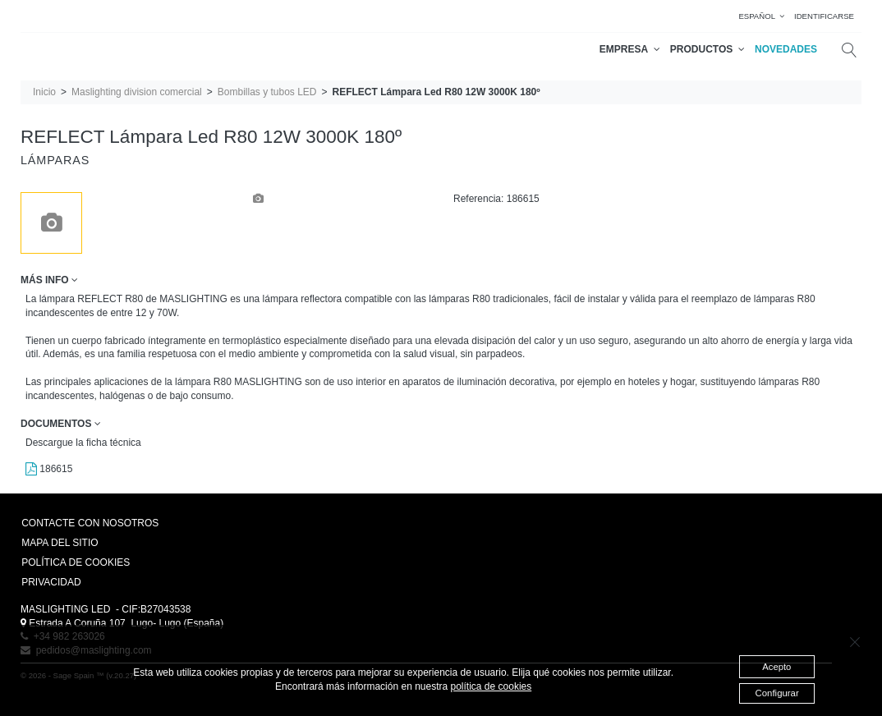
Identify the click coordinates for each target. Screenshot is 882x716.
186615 (48, 469)
